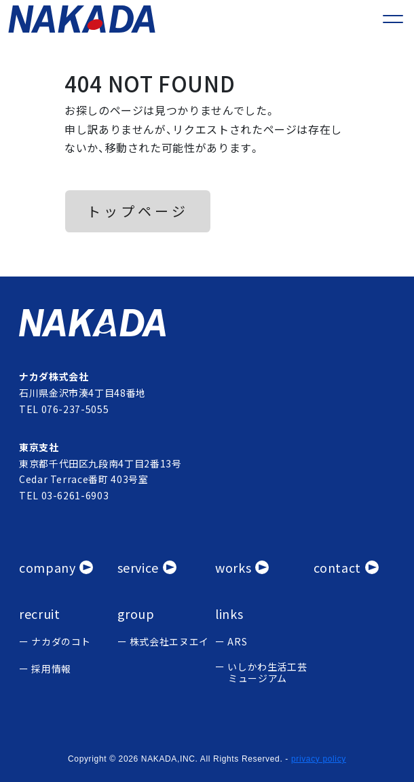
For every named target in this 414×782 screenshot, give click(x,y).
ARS (237, 641)
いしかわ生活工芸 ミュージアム (267, 672)
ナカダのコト (61, 641)
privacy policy (318, 759)
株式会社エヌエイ (169, 641)
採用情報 (51, 669)
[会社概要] (56, 567)
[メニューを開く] (393, 19)
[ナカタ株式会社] (207, 322)
